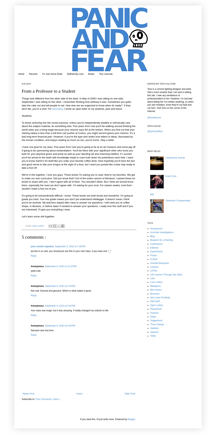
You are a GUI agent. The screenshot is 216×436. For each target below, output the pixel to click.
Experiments (156, 251)
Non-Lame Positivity (160, 297)
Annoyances (156, 228)
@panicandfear (155, 131)
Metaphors (155, 286)
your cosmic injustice (42, 246)
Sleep (153, 316)
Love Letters (156, 282)
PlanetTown (156, 309)
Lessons (154, 267)
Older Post (129, 393)
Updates (154, 328)
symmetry (57, 108)
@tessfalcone (154, 117)
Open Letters (38, 226)
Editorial (154, 247)
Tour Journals (106, 74)
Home (21, 74)
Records (33, 74)
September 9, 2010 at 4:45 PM (60, 306)
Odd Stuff (155, 301)
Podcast (154, 313)
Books (91, 74)
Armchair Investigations (162, 232)
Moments (154, 293)
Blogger (131, 419)
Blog (152, 236)
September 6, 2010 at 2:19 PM (60, 286)
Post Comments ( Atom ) (47, 399)
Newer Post (28, 393)
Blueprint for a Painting (161, 240)
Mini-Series (155, 290)
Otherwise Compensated (178, 200)
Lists (152, 278)
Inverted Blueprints (159, 263)
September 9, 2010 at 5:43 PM (60, 325)
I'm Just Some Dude (52, 74)
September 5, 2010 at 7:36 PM (70, 246)
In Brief (153, 259)
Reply (34, 256)
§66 (152, 194)
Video (153, 336)
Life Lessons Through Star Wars (166, 274)
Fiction (153, 255)
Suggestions (156, 320)
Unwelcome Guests (175, 157)
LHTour (154, 270)
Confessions (156, 244)
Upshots (154, 332)
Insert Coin (171, 176)
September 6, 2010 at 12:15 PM (60, 266)
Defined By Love (75, 74)
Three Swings (157, 324)
